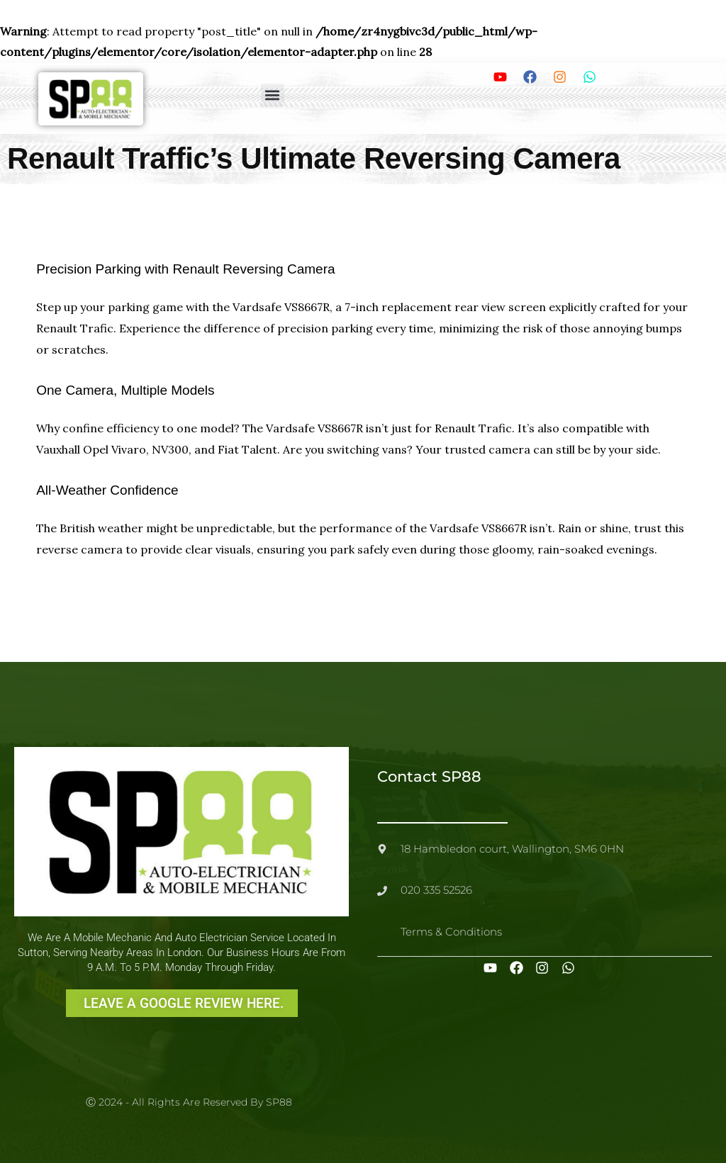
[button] (272, 95)
